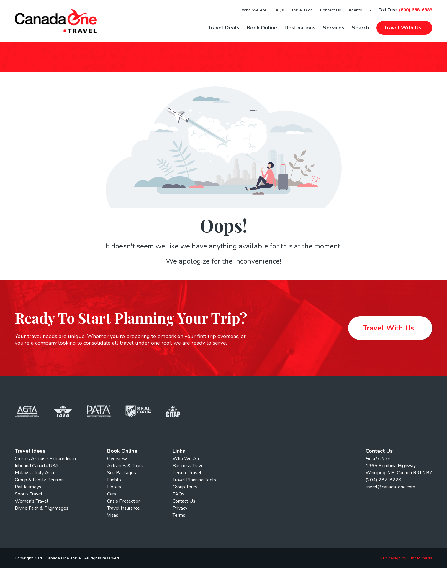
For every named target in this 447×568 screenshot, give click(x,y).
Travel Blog (302, 10)
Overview (117, 458)
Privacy (180, 508)
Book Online (262, 27)
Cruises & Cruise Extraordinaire (46, 458)
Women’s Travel (31, 501)
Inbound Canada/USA (37, 465)
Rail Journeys (28, 487)
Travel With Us (388, 328)
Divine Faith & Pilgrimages (41, 508)
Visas (112, 515)
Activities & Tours (125, 465)
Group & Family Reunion (39, 480)
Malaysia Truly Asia (34, 473)
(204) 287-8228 (383, 480)
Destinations (299, 27)
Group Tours (185, 487)
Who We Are (254, 10)
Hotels (114, 487)
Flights (114, 480)
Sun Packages (121, 473)
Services (333, 27)
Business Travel (189, 465)
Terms (179, 515)
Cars (111, 494)
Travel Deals (223, 27)
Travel (402, 27)
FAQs (279, 10)
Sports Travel (28, 494)
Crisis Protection (124, 501)
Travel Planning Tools (194, 480)
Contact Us (330, 10)
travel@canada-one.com (390, 487)
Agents (355, 10)
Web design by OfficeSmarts (405, 558)
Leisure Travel (187, 473)
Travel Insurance (123, 508)
